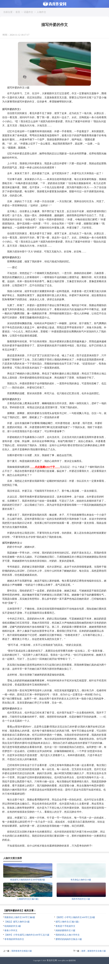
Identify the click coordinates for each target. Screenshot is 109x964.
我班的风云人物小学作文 (68, 935)
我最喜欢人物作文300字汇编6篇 (19, 917)
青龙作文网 (52, 960)
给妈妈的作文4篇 (12, 926)
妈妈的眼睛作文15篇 (65, 930)
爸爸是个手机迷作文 (65, 926)
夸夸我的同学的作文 (14, 939)
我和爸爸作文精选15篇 (21, 951)
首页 (17, 12)
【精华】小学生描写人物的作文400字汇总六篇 (26, 935)
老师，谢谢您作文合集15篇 (93, 951)
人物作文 (41, 12)
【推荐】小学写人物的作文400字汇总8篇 (75, 917)
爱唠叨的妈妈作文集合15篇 (69, 939)
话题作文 (28, 12)
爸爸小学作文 (11, 930)
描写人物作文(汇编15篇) (67, 922)
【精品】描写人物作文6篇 (17, 922)
